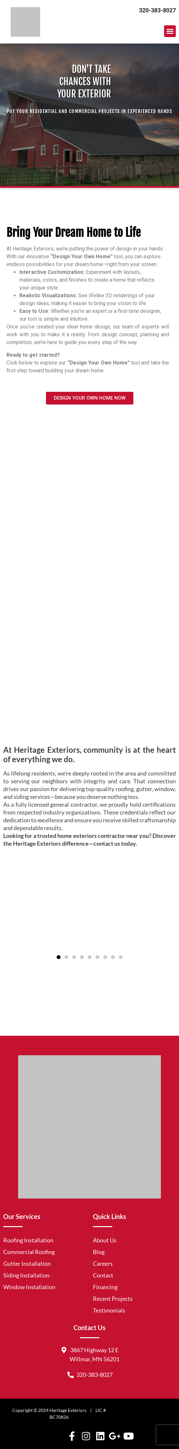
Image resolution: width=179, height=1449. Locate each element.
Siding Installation (26, 1275)
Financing (105, 1286)
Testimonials (109, 1310)
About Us (105, 1240)
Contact (103, 1275)
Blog (99, 1251)
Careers (103, 1263)
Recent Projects (113, 1298)
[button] (170, 31)
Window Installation (29, 1286)
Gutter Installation (27, 1263)
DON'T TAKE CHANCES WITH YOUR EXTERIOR (84, 81)
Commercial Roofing (29, 1251)
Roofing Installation (28, 1240)
